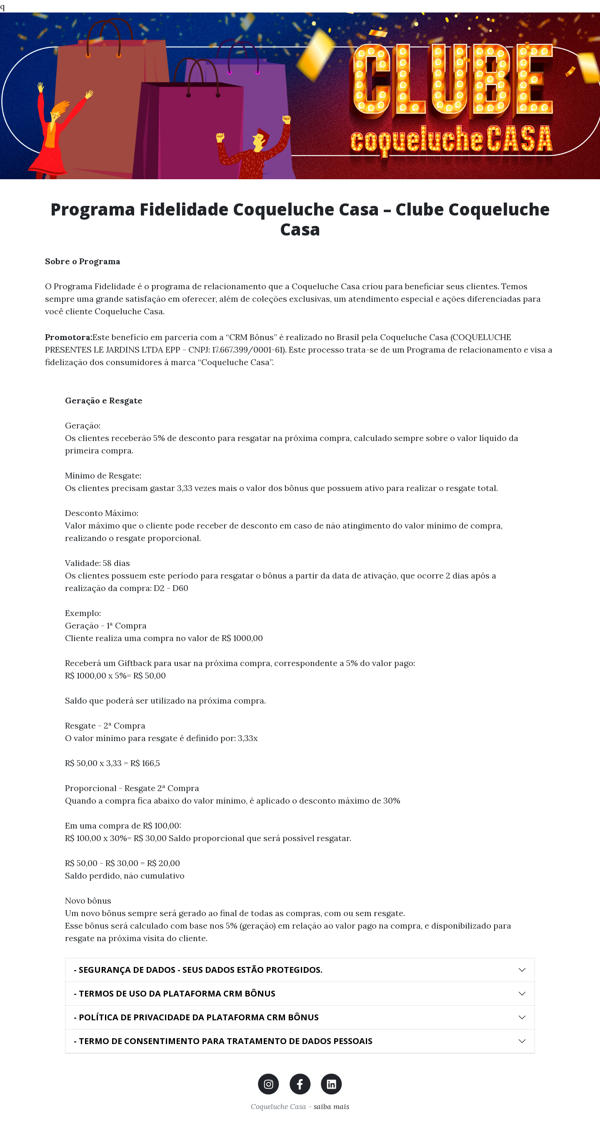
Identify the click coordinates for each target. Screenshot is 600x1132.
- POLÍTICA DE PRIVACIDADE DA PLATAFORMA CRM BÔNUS (196, 1017)
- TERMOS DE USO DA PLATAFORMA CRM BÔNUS (174, 993)
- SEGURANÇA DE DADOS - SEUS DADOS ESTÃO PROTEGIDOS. (198, 969)
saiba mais (330, 1106)
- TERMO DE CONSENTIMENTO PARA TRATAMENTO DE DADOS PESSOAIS (223, 1041)
